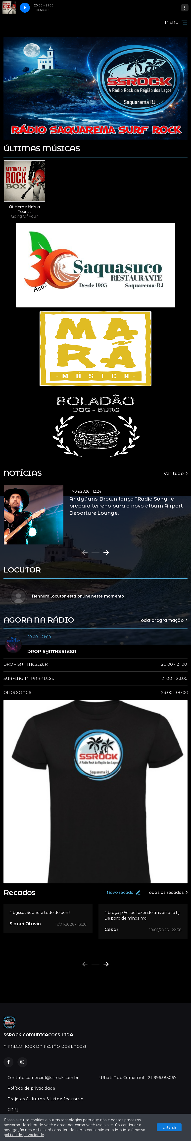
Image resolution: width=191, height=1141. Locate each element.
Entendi (169, 1127)
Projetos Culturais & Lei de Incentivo (45, 1099)
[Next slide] (106, 552)
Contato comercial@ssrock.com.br (43, 1077)
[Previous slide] (85, 552)
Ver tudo (176, 473)
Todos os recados (167, 892)
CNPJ (12, 1109)
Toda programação (163, 620)
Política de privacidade (31, 1088)
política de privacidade (24, 1135)
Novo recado (124, 892)
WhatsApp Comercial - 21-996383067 (138, 1077)
